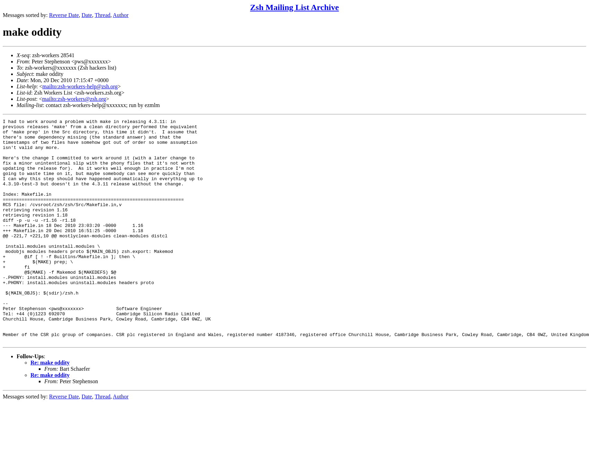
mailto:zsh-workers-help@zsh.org (80, 86)
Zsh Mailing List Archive (294, 7)
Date (87, 15)
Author (120, 15)
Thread (102, 15)
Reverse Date (64, 15)
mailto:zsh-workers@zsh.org (74, 99)
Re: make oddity (50, 407)
